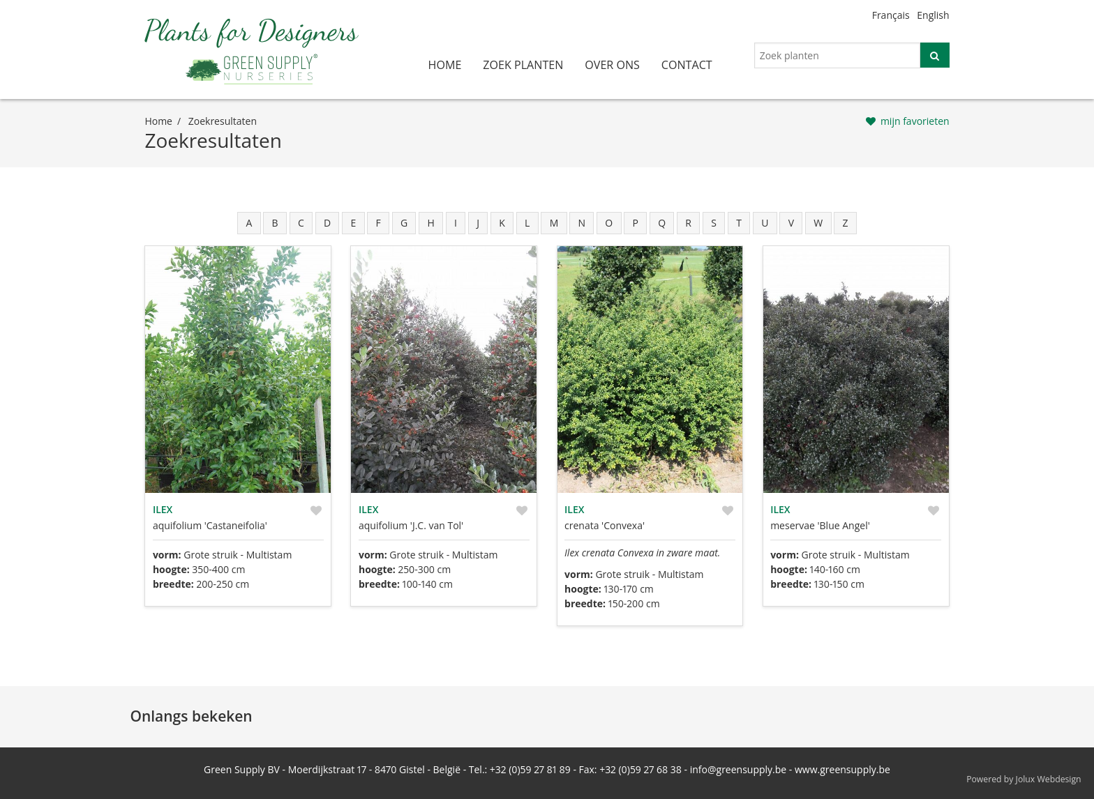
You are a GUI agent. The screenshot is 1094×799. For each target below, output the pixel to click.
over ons (612, 65)
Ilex (162, 509)
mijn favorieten (915, 121)
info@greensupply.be (738, 769)
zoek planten (523, 65)
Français (891, 15)
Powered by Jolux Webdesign (1023, 779)
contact (686, 65)
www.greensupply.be (842, 769)
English (933, 15)
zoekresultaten (222, 121)
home (445, 65)
